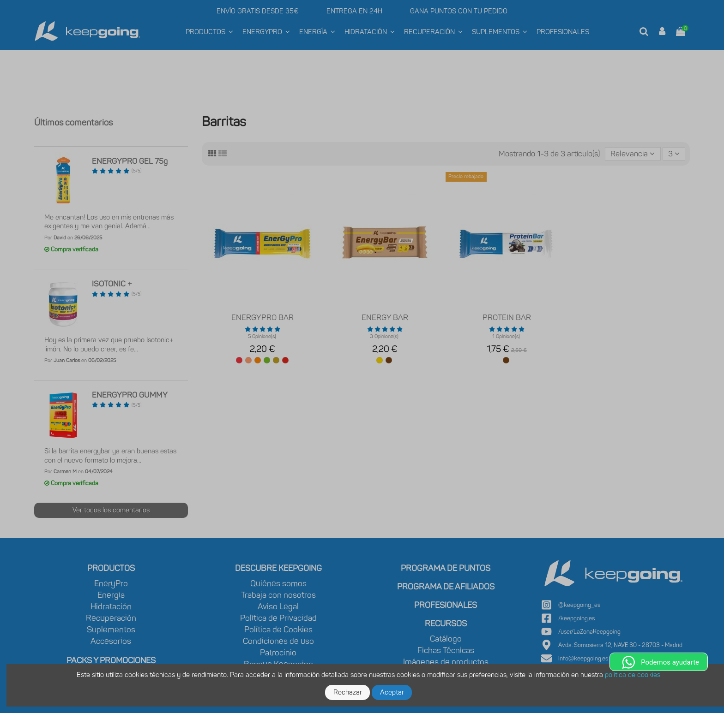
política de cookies (632, 675)
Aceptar (392, 692)
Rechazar (347, 692)
